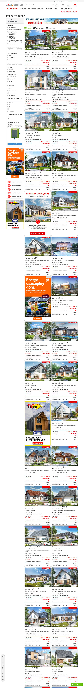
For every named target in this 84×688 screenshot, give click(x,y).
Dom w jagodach (56, 132)
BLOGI (61, 8)
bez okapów (11, 85)
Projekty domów (12, 8)
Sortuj (69, 28)
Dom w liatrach (29, 628)
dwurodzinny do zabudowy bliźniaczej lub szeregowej (15, 41)
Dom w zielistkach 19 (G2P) (32, 546)
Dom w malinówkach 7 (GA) (59, 506)
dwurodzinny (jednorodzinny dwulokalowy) (12, 37)
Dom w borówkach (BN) (31, 132)
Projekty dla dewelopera (28, 8)
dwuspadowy (12, 76)
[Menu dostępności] (3, 652)
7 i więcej (11, 111)
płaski (10, 81)
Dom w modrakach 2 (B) (31, 667)
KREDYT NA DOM (69, 8)
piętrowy (10, 59)
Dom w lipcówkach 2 (57, 667)
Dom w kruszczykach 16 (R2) (32, 588)
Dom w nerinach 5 (30, 342)
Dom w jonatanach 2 (30, 51)
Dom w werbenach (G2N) (58, 51)
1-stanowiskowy (12, 90)
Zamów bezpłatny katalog (69, 11)
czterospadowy (12, 79)
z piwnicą (11, 69)
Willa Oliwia (55, 257)
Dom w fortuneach (57, 588)
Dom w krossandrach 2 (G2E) (60, 342)
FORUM (56, 8)
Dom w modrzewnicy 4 (58, 546)
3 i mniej (10, 102)
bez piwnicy (11, 71)
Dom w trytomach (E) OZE (32, 382)
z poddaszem (12, 57)
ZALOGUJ (56, 1)
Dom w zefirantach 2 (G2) (58, 467)
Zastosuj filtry (15, 144)
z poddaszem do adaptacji (15, 64)
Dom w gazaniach (29, 506)
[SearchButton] (52, 5)
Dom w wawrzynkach (57, 382)
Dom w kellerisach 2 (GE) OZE (60, 422)
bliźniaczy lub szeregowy (14, 29)
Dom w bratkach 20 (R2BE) (32, 90)
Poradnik (40, 8)
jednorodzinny (12, 27)
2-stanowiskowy (12, 93)
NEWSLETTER (64, 1)
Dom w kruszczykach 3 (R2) (59, 628)
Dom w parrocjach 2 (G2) (58, 297)
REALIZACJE (49, 8)
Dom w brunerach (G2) (31, 467)
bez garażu (11, 95)
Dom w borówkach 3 (57, 172)
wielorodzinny (12, 43)
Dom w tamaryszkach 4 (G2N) (33, 172)
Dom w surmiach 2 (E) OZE (32, 257)
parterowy (11, 55)
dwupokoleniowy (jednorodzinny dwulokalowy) (12, 33)
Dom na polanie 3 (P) (57, 90)
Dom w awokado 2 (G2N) (58, 212)
